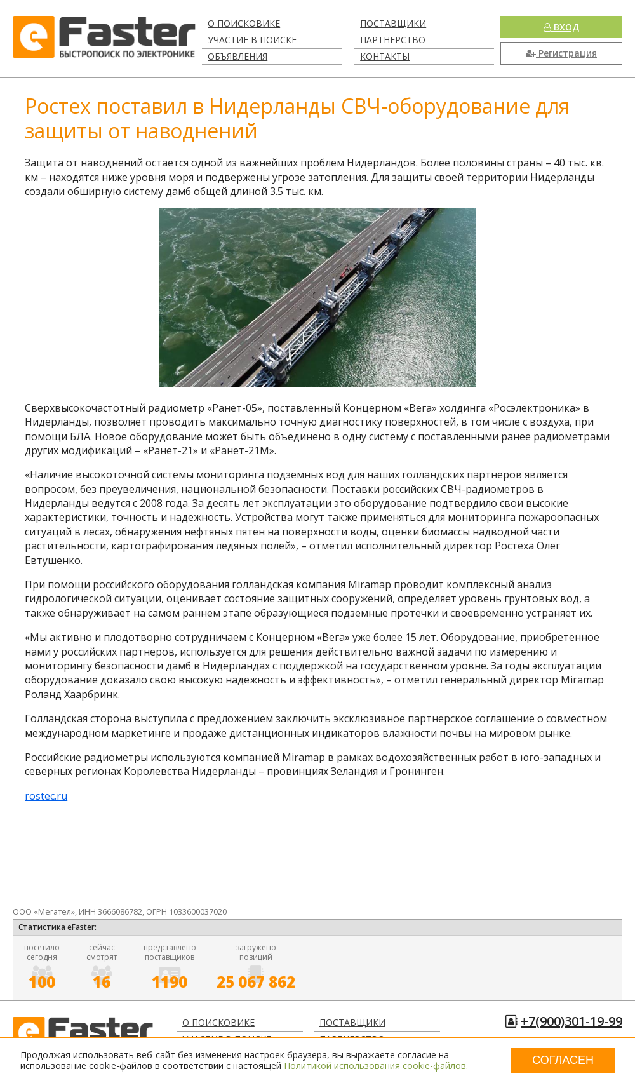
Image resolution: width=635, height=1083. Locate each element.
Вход (561, 27)
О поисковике (244, 23)
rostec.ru (46, 796)
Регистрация (561, 53)
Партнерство (392, 40)
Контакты (385, 56)
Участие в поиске (252, 40)
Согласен (563, 1060)
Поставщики (393, 23)
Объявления (237, 56)
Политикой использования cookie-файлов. (376, 1065)
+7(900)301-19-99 (571, 1021)
